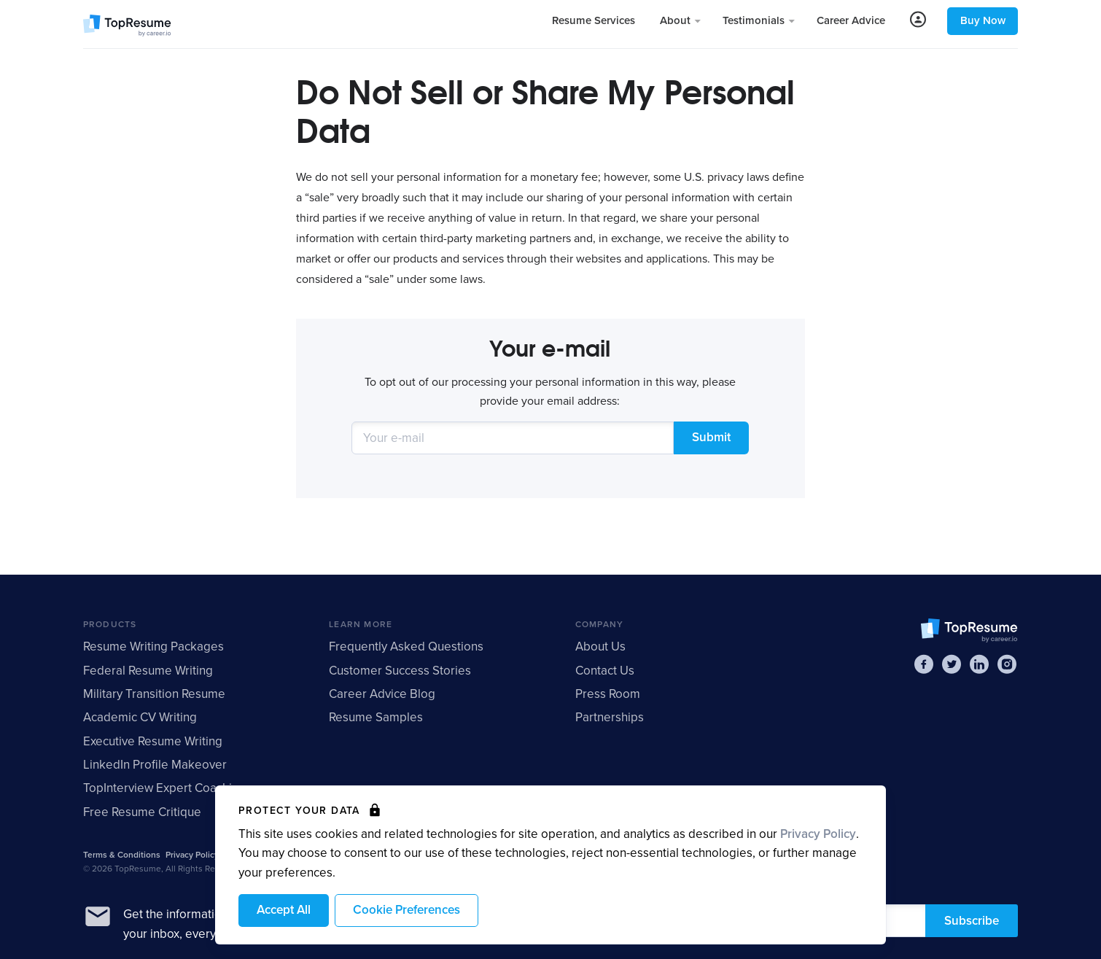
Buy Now (982, 20)
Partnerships (609, 717)
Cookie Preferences (406, 909)
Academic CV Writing (140, 717)
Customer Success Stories (400, 670)
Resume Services (593, 20)
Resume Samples (376, 717)
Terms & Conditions (121, 855)
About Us (600, 646)
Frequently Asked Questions (406, 646)
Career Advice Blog (382, 694)
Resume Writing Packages (153, 646)
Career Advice (851, 20)
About (676, 20)
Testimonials (755, 20)
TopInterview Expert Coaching (164, 788)
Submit (711, 437)
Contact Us (604, 670)
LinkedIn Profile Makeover (155, 764)
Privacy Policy (818, 834)
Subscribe (971, 920)
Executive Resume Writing (152, 741)
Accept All (284, 909)
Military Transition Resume (154, 694)
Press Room (607, 694)
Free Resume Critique (142, 812)
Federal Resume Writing (148, 670)
